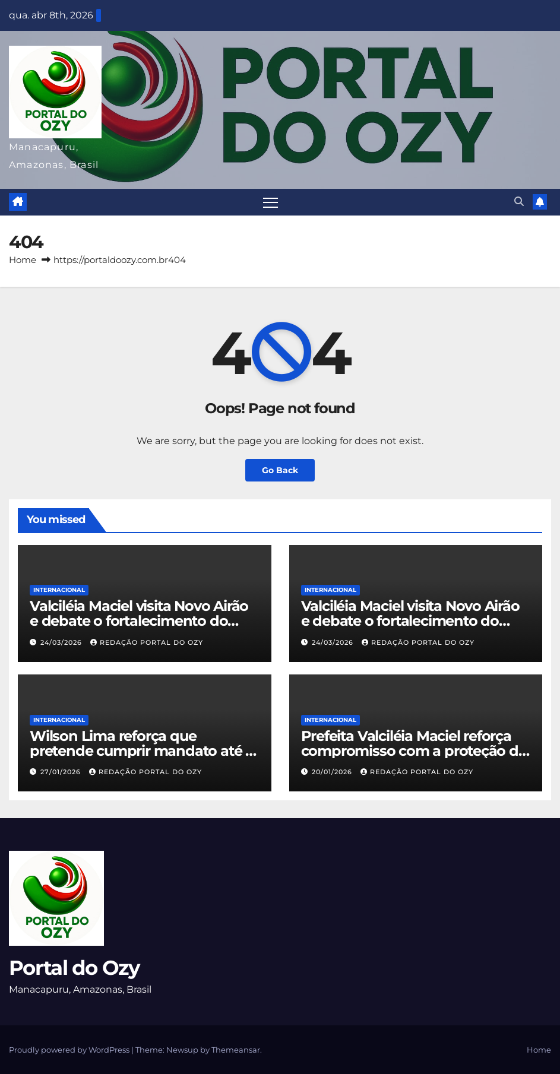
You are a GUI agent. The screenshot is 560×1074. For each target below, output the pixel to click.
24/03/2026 (62, 642)
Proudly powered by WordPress (70, 1049)
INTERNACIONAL (59, 590)
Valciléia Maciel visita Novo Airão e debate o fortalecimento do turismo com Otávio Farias (139, 620)
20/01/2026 (333, 772)
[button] (519, 201)
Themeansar (235, 1049)
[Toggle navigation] (270, 202)
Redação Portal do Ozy (146, 642)
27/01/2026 (61, 772)
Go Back (280, 470)
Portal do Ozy (74, 967)
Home (22, 259)
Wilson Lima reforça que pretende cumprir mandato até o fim (142, 750)
